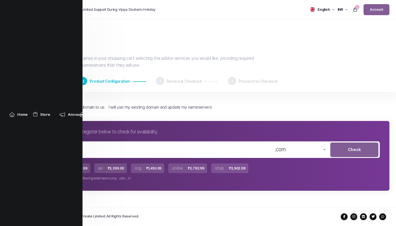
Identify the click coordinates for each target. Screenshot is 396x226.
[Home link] (19, 28)
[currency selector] (343, 9)
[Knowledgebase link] (121, 28)
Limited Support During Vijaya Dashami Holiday (118, 9)
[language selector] (322, 9)
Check (354, 149)
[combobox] (300, 150)
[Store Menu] (42, 28)
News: (71, 10)
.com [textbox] (280, 149)
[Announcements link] (78, 28)
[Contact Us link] (199, 28)
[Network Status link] (162, 28)
